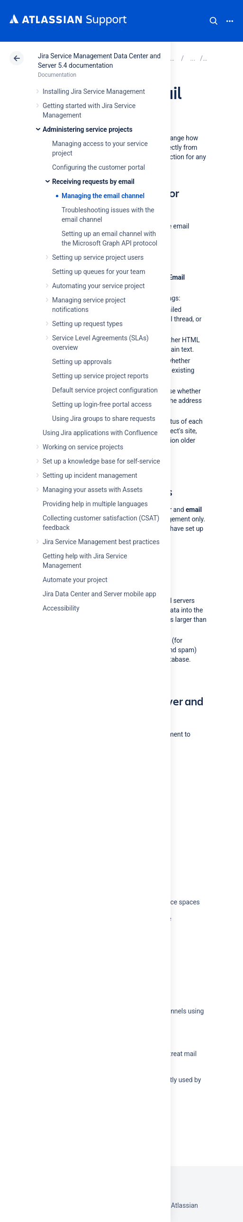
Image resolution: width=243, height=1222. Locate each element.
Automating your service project (98, 286)
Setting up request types (87, 324)
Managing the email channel (103, 196)
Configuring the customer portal (98, 167)
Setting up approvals (82, 361)
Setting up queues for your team (98, 271)
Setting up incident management (90, 475)
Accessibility (61, 608)
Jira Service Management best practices (101, 542)
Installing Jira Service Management (94, 91)
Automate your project (75, 580)
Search (213, 20)
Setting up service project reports (100, 376)
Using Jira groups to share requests (103, 418)
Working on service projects (83, 447)
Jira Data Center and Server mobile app (99, 594)
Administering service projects (88, 129)
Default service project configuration (105, 390)
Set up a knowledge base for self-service (101, 461)
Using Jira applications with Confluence (100, 433)
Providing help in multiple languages (95, 504)
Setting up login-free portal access (102, 404)
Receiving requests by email (93, 181)
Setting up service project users (98, 257)
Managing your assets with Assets (93, 489)
